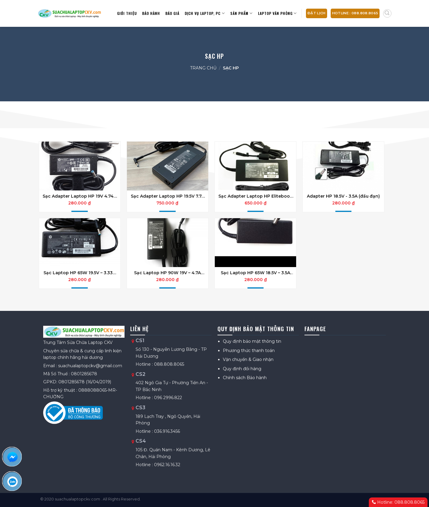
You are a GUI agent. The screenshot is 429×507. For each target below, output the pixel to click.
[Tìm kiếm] (387, 13)
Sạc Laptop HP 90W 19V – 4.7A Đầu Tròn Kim (167, 272)
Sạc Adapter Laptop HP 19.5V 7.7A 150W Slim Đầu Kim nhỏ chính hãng (167, 196)
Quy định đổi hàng (242, 368)
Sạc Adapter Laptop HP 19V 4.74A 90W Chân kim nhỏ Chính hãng (79, 196)
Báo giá (172, 13)
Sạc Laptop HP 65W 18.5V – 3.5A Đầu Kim (255, 272)
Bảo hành (151, 13)
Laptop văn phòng (277, 13)
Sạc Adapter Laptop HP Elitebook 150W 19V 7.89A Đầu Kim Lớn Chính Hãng (255, 196)
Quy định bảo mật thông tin (252, 341)
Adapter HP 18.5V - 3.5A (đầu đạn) (343, 196)
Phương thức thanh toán (249, 350)
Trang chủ (203, 68)
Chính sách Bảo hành (245, 377)
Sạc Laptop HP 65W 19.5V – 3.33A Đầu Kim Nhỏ (79, 272)
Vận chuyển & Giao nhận (248, 359)
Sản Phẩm (241, 13)
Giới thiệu (127, 13)
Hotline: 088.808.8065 (398, 502)
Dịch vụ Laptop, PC (205, 13)
